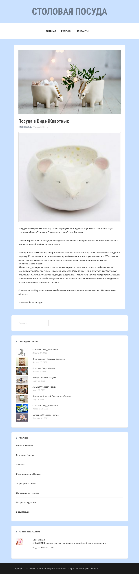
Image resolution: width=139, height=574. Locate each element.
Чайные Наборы (24, 445)
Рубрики (66, 31)
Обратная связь (76, 568)
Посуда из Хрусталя (26, 502)
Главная (51, 31)
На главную (92, 568)
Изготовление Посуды (27, 493)
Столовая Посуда (25, 455)
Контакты (82, 31)
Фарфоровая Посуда (26, 483)
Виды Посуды (25, 127)
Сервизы (20, 464)
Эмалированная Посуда (28, 474)
